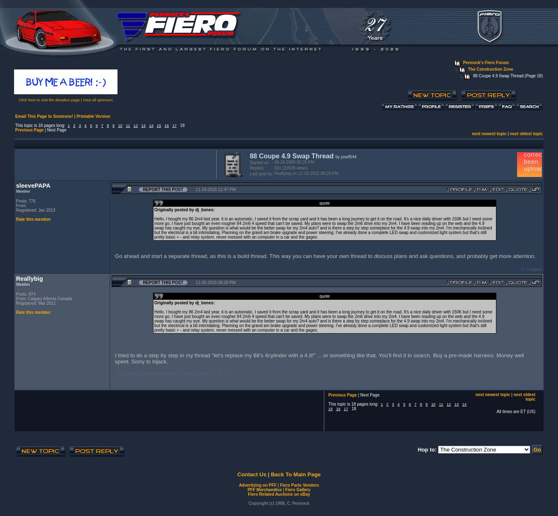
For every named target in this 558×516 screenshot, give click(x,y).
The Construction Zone (490, 69)
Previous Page (29, 130)
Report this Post (163, 189)
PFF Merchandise (264, 489)
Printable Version (93, 116)
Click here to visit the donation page (49, 100)
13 (143, 126)
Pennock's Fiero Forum (486, 62)
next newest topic (489, 133)
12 (136, 126)
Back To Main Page (296, 474)
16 (167, 126)
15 (159, 126)
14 (151, 126)
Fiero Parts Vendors (299, 485)
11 (128, 126)
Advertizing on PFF (258, 485)
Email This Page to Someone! (44, 116)
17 (174, 126)
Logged (534, 269)
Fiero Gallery (297, 489)
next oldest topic (526, 133)
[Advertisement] (114, 163)
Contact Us (251, 474)
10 (120, 126)
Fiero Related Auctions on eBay (279, 494)
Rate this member (33, 219)
